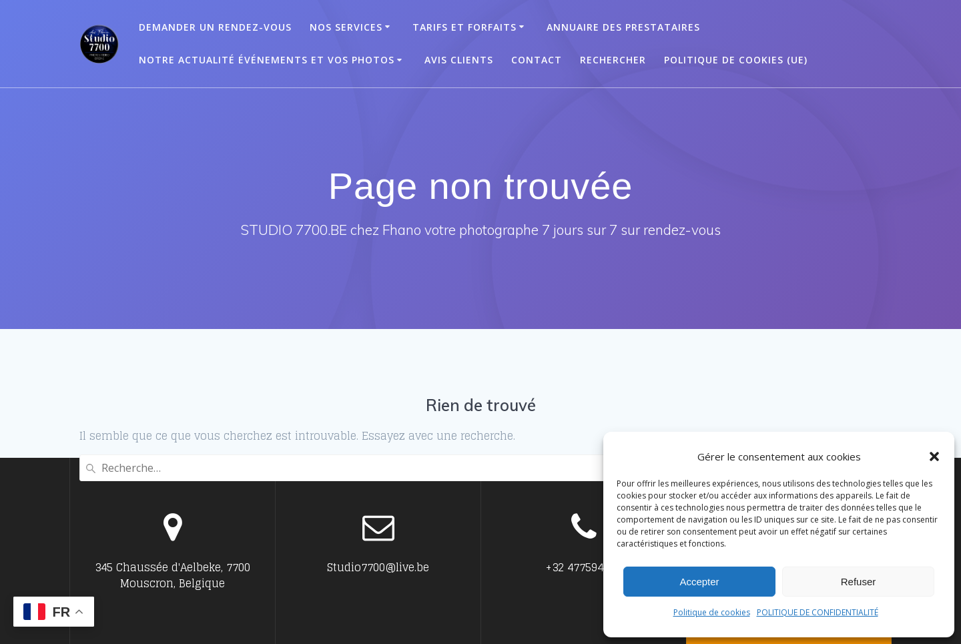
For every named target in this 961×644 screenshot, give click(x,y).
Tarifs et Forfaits (464, 27)
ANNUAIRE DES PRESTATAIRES (623, 27)
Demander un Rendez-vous (215, 27)
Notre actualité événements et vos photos (266, 59)
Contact (536, 59)
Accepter (699, 581)
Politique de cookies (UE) (736, 59)
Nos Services (346, 27)
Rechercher (613, 59)
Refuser (858, 581)
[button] (934, 456)
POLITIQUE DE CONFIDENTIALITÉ (817, 612)
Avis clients (458, 59)
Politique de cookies (711, 612)
